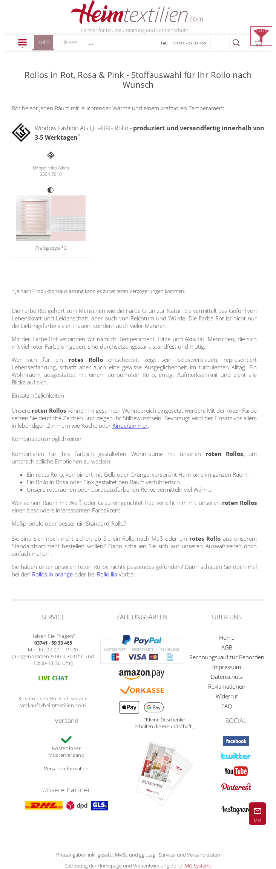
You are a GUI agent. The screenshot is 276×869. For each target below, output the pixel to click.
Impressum (226, 667)
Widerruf (227, 696)
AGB (226, 647)
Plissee (68, 42)
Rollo (43, 44)
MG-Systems (198, 865)
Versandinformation (66, 768)
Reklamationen (226, 686)
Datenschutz (227, 676)
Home (227, 637)
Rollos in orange (52, 574)
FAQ (226, 706)
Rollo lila (107, 574)
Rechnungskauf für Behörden (226, 657)
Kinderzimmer (130, 425)
